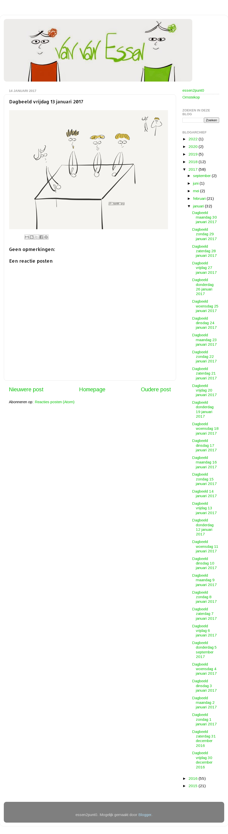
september (202, 175)
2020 (193, 146)
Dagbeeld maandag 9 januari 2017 (204, 580)
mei (196, 191)
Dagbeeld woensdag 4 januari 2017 (204, 669)
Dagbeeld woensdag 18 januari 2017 (205, 428)
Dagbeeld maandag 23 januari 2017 (204, 339)
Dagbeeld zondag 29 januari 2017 (204, 234)
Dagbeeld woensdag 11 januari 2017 (205, 546)
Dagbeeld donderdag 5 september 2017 (204, 650)
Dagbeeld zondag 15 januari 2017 (204, 479)
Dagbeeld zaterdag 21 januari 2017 (204, 373)
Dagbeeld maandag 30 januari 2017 (204, 217)
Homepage (92, 389)
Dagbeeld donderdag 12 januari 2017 (203, 527)
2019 (193, 154)
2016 (193, 778)
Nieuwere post (26, 389)
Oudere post (156, 389)
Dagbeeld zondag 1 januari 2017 (204, 719)
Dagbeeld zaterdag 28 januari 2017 (204, 251)
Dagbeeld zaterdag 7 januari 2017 (204, 613)
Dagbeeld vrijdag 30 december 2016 (202, 760)
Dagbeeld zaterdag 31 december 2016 (204, 738)
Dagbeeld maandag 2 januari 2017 (204, 702)
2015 (193, 786)
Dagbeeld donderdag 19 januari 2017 (203, 409)
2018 (193, 162)
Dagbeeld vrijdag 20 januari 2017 (204, 390)
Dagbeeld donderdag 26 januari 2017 (203, 287)
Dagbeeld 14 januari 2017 (204, 493)
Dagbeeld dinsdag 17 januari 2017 (204, 445)
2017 (193, 169)
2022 (193, 139)
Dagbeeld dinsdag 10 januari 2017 (204, 563)
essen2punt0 (193, 90)
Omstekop (191, 97)
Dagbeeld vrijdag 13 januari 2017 (204, 508)
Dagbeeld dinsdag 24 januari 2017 (204, 323)
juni (196, 183)
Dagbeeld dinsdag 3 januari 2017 (204, 685)
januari (199, 206)
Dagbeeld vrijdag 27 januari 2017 (204, 268)
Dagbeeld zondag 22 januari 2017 (204, 356)
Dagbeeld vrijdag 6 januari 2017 (204, 630)
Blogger (144, 814)
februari (200, 198)
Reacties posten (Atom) (54, 402)
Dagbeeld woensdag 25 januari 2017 (205, 306)
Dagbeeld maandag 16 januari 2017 (204, 462)
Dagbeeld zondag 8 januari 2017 (204, 597)
